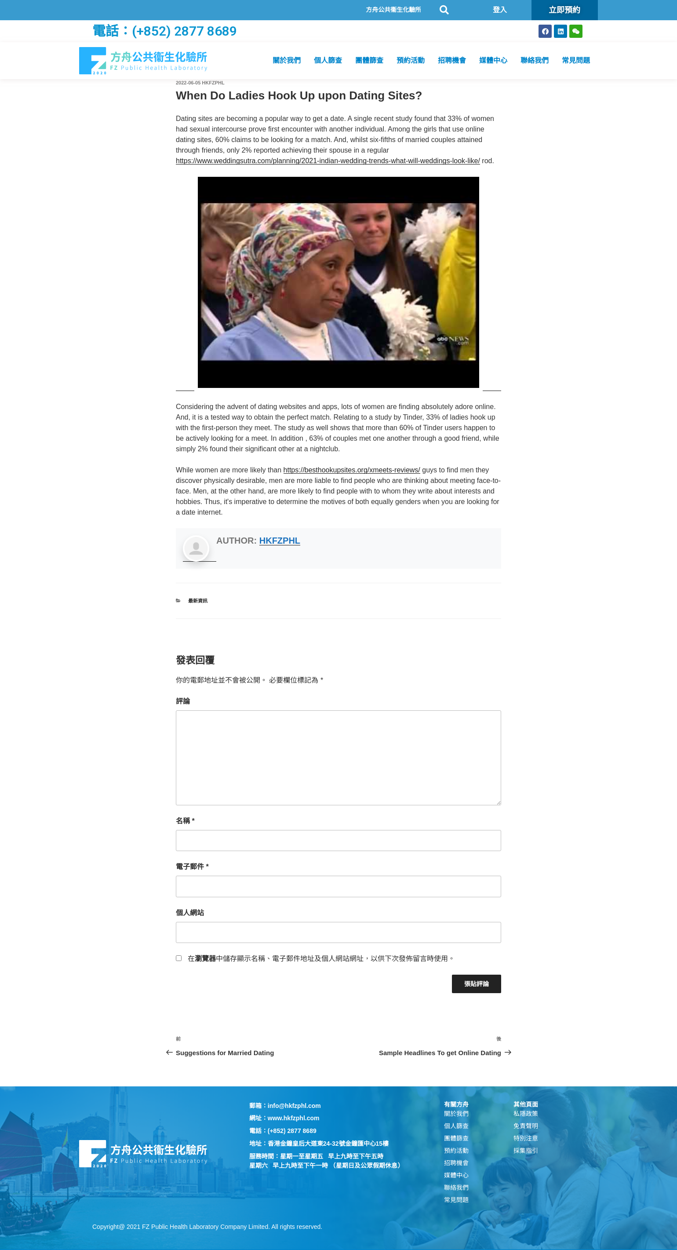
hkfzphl (213, 82)
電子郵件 (192, 866)
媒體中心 (493, 60)
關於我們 (287, 60)
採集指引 (525, 1150)
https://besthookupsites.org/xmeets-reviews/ (352, 470)
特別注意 (525, 1138)
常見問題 (576, 60)
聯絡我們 (534, 60)
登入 (500, 10)
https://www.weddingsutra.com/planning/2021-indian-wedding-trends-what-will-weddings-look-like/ (328, 160)
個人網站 (190, 913)
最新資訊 (197, 600)
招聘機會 (452, 60)
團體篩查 (369, 60)
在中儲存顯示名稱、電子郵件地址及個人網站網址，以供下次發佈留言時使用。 (321, 958)
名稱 (185, 821)
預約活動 (411, 60)
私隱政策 (525, 1113)
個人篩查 (328, 60)
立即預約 (564, 10)
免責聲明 (525, 1125)
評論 (183, 701)
